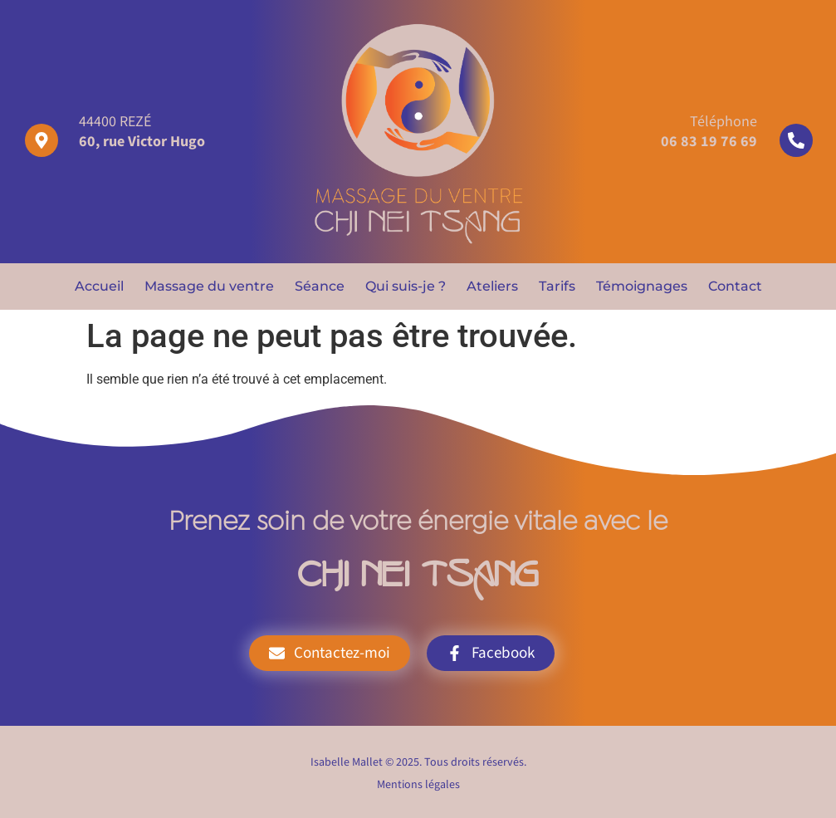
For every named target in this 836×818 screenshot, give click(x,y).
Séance (320, 286)
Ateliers (492, 286)
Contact (735, 286)
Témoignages (641, 286)
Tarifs (557, 286)
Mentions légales (418, 784)
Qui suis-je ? (405, 286)
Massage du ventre (209, 286)
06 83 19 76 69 (709, 141)
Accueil (99, 286)
